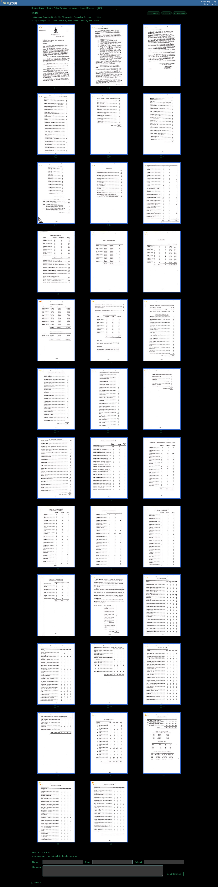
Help (214, 1)
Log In (214, 4)
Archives (74, 8)
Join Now (206, 4)
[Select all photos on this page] (32, 883)
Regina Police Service (56, 8)
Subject (138, 862)
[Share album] (166, 13)
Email (87, 862)
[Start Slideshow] (180, 13)
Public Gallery (205, 1)
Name (35, 862)
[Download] (153, 13)
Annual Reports (87, 8)
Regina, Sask (37, 8)
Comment (36, 867)
